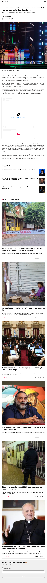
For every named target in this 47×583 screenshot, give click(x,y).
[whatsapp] (2, 19)
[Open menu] (45, 1)
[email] (10, 19)
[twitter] (7, 19)
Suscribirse (23, 576)
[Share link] (12, 19)
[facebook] (5, 19)
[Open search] (42, 1)
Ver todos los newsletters (7, 564)
